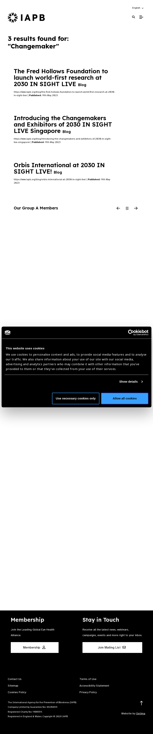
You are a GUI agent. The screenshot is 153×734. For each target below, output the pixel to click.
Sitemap (13, 685)
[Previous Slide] (118, 209)
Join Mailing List (112, 648)
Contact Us (15, 679)
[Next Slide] (136, 209)
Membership (34, 648)
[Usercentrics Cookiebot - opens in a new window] (131, 333)
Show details (128, 381)
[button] (138, 8)
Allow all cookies (125, 398)
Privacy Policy (88, 692)
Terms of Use (87, 679)
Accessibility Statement (94, 685)
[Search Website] (133, 17)
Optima (140, 713)
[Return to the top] (141, 703)
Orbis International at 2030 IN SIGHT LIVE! (59, 168)
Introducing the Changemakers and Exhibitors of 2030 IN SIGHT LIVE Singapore (63, 124)
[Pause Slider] (127, 209)
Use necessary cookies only (76, 398)
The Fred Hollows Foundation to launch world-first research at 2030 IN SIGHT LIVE (61, 77)
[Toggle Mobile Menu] (141, 17)
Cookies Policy (17, 692)
